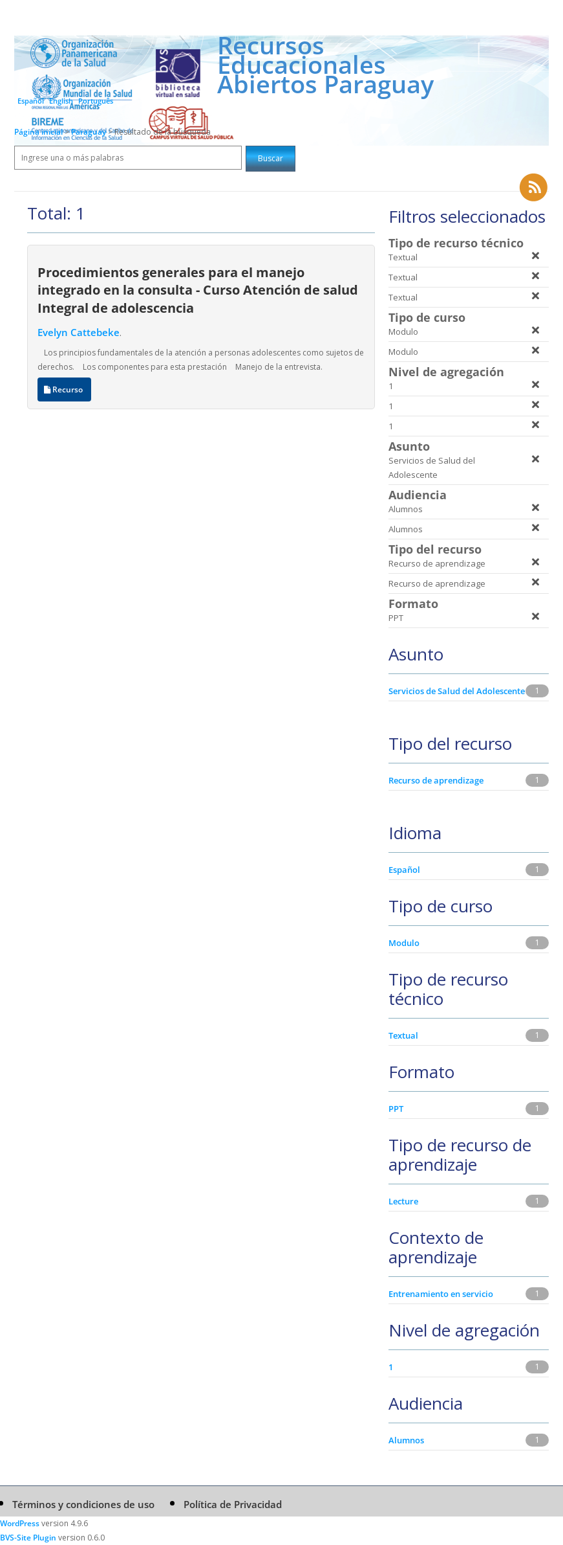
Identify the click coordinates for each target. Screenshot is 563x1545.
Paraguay (89, 131)
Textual (403, 1035)
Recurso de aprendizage (435, 780)
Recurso (64, 389)
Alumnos (406, 1440)
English (61, 101)
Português (95, 101)
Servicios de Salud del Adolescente (456, 691)
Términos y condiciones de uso (83, 1504)
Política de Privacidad (233, 1504)
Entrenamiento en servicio (440, 1294)
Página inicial (38, 131)
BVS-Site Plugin (28, 1537)
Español (30, 101)
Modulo (404, 943)
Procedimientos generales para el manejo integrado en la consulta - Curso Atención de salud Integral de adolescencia (197, 290)
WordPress (19, 1523)
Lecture (403, 1201)
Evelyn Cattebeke (78, 332)
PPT (395, 1108)
